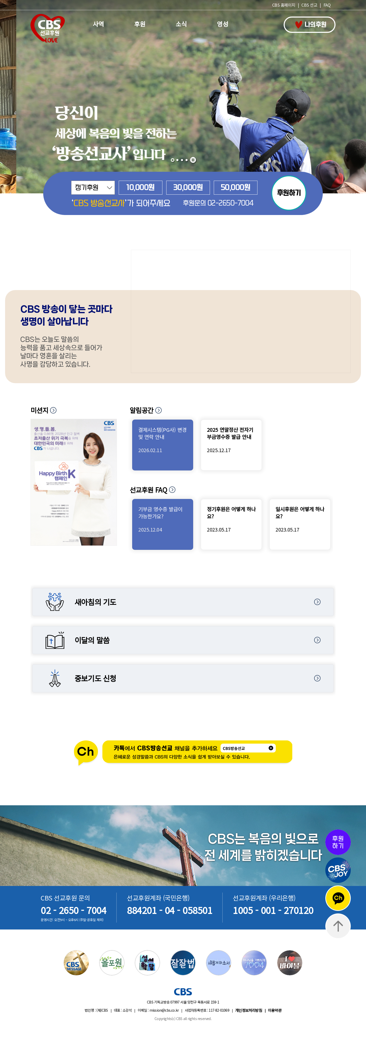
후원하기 (289, 193)
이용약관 (274, 1010)
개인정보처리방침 (248, 1010)
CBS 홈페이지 (283, 5)
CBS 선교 (309, 5)
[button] (172, 160)
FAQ (327, 5)
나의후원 (311, 24)
